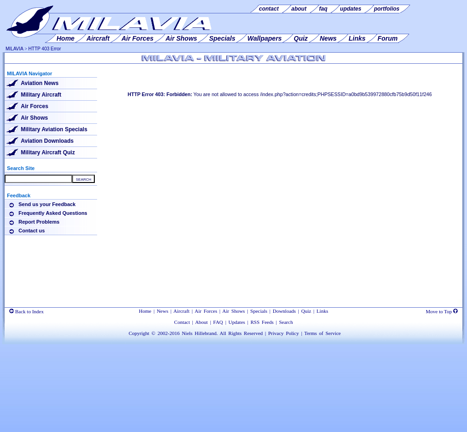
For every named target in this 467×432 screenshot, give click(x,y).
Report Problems (39, 222)
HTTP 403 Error (44, 48)
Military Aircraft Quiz (48, 152)
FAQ (218, 322)
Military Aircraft (41, 94)
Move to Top (442, 311)
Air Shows (34, 118)
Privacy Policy (283, 333)
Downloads (284, 311)
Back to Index (26, 311)
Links (322, 311)
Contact (182, 322)
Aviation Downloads (47, 141)
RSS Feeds (262, 322)
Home (145, 311)
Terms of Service (322, 333)
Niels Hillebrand (199, 333)
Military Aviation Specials (54, 129)
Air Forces (34, 106)
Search (286, 322)
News (162, 311)
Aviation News (40, 83)
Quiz (306, 311)
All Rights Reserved (241, 333)
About (201, 322)
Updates (236, 322)
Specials (258, 311)
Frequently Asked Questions (52, 213)
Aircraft (181, 311)
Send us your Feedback (46, 204)
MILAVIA (15, 48)
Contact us (31, 230)
